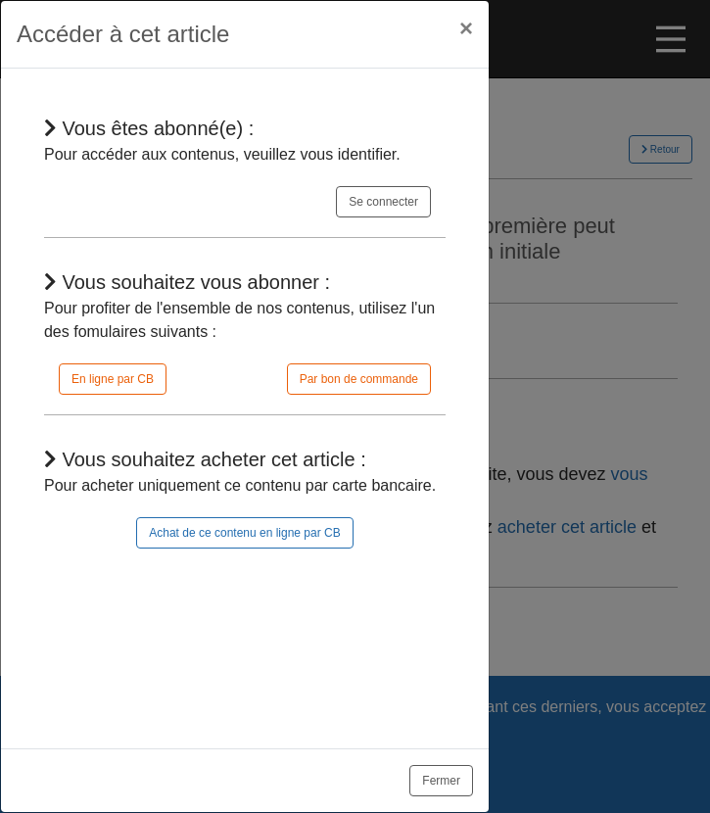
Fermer (441, 781)
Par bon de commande (359, 379)
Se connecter (383, 202)
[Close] (466, 28)
